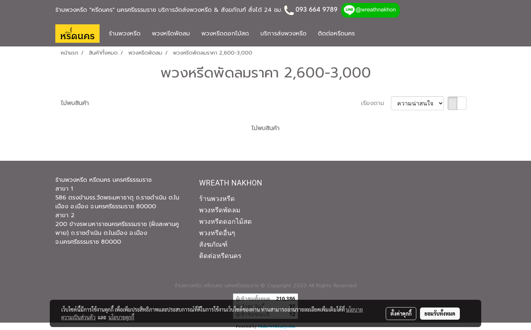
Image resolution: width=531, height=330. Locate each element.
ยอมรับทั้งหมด (439, 313)
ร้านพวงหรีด (124, 33)
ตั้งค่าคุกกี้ (401, 313)
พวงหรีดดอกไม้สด (225, 33)
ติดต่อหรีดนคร (336, 33)
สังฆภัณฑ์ (213, 244)
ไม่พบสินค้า (75, 103)
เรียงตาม (376, 103)
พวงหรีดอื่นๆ (217, 233)
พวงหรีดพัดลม (171, 33)
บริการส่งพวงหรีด (283, 33)
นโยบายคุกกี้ (121, 317)
